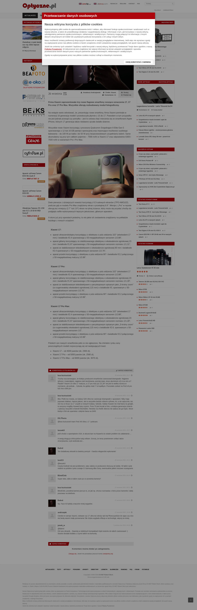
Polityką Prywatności (53, 49)
